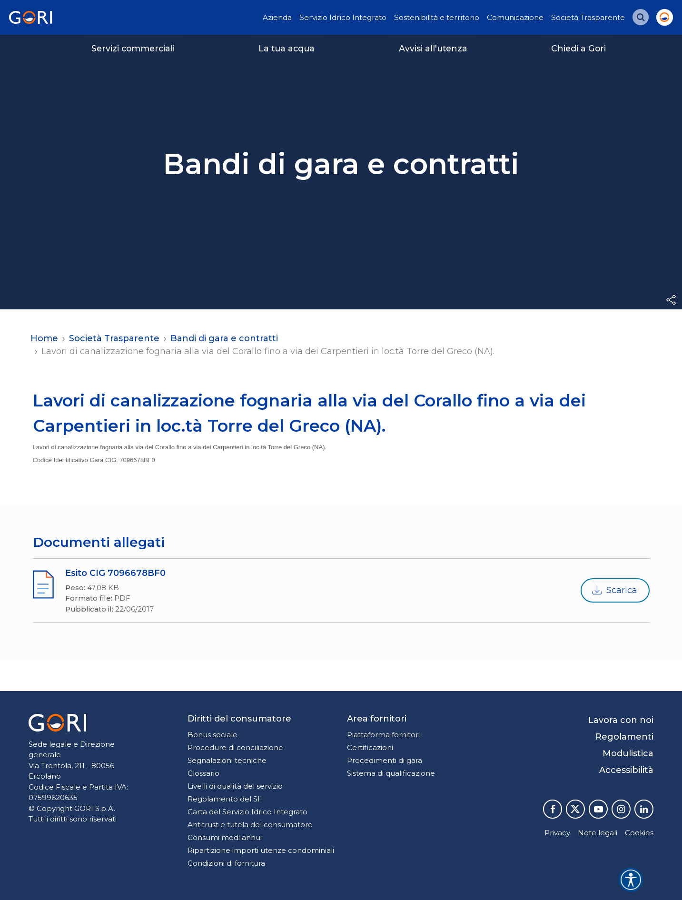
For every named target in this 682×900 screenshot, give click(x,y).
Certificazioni (370, 747)
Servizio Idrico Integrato (342, 17)
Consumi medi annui (225, 837)
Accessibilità (626, 770)
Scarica (614, 590)
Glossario (203, 773)
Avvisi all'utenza (433, 48)
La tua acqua (286, 48)
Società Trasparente (588, 17)
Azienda (277, 17)
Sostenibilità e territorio (436, 17)
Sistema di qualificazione (391, 773)
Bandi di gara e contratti (224, 338)
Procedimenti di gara (384, 760)
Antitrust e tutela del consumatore (250, 824)
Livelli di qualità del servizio (235, 786)
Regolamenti (624, 737)
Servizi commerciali (133, 48)
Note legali (597, 832)
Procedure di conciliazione (235, 747)
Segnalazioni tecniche (227, 760)
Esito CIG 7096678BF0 (115, 573)
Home (44, 338)
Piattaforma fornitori (383, 734)
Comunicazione (515, 17)
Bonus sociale (212, 734)
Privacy (557, 832)
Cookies (639, 832)
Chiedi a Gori (578, 48)
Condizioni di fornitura (226, 863)
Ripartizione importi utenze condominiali (261, 850)
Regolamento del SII (225, 798)
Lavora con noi (620, 720)
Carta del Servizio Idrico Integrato (247, 811)
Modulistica (628, 753)
